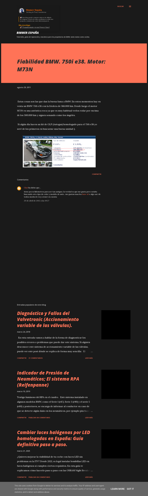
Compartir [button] (96, 174)
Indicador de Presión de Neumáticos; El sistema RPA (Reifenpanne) (48, 379)
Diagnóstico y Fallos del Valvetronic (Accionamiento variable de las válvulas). (48, 319)
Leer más (89, 358)
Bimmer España (28, 33)
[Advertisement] (55, 275)
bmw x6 (85, 194)
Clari (26, 188)
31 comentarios (36, 358)
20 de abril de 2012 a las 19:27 (36, 201)
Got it (130, 489)
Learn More (118, 489)
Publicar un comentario (39, 417)
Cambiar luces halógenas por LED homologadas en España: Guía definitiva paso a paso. (53, 438)
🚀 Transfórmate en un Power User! (35, 27)
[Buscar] (120, 6)
